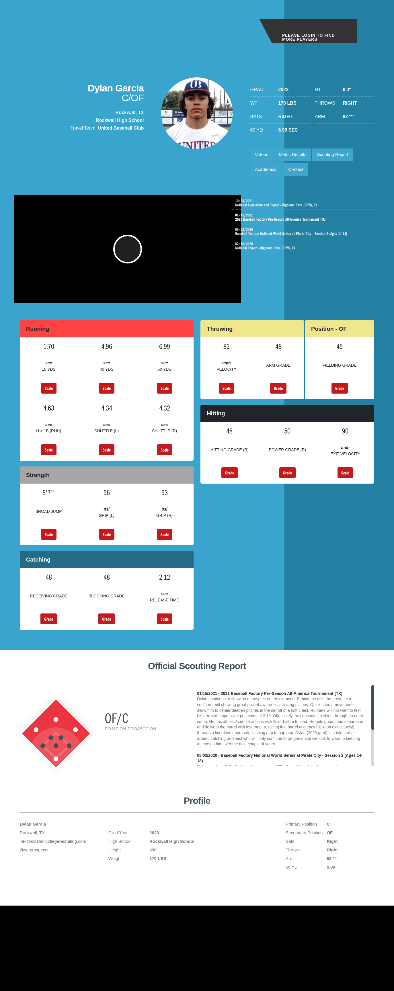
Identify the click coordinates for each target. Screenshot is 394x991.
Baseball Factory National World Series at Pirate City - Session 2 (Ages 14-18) (309, 236)
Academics (266, 171)
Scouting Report (337, 155)
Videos (262, 155)
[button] (129, 254)
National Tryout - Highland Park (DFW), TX (309, 251)
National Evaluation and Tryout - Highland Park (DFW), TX (309, 206)
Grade (278, 396)
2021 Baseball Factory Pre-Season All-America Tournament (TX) (304, 221)
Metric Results (295, 155)
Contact (299, 171)
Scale (49, 396)
